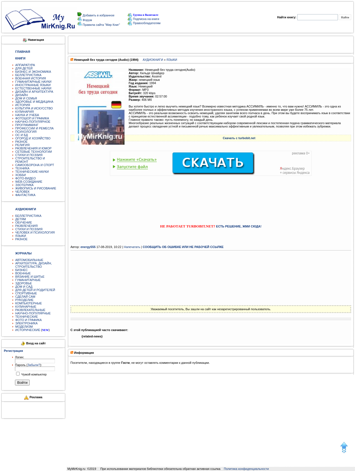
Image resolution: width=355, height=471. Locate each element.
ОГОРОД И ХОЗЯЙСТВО (32, 138)
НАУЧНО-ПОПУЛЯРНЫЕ (33, 313)
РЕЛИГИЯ (22, 145)
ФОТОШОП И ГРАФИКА (32, 118)
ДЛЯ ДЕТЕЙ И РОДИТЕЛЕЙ (35, 290)
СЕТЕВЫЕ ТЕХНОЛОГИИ (33, 151)
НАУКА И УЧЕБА (27, 115)
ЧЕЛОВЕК (22, 191)
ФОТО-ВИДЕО (25, 178)
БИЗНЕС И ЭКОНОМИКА (33, 71)
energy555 (87, 247)
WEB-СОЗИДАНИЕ (28, 181)
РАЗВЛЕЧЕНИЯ (26, 225)
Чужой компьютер (34, 374)
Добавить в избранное (98, 15)
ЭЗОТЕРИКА (24, 185)
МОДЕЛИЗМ (24, 326)
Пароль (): (28, 365)
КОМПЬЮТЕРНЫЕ (28, 303)
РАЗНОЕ (21, 141)
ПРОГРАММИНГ (27, 125)
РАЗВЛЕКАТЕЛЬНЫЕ (30, 310)
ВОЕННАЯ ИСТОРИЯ (30, 78)
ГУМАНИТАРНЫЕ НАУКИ (33, 81)
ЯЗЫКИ (20, 235)
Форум (87, 20)
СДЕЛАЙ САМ (25, 296)
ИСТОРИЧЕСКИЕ (27, 330)
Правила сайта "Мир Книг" (101, 24)
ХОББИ (20, 175)
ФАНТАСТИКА (25, 195)
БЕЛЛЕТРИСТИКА (28, 75)
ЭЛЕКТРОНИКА (26, 323)
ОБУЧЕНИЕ (23, 222)
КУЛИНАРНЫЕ (25, 306)
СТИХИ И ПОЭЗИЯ (28, 155)
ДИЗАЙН (21, 95)
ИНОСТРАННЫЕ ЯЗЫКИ (32, 85)
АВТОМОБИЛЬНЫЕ (29, 260)
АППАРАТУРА (25, 65)
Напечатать (132, 247)
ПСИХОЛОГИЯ (26, 131)
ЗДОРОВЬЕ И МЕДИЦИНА (34, 101)
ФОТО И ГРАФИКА (28, 320)
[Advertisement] (211, 194)
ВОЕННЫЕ (23, 273)
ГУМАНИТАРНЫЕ (27, 280)
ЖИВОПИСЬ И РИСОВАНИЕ (35, 188)
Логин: (19, 357)
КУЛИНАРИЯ (24, 111)
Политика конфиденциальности (246, 468)
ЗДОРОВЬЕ (23, 283)
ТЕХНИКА (22, 168)
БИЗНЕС (21, 270)
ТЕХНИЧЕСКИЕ (26, 316)
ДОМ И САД (23, 286)
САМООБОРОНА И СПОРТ (34, 165)
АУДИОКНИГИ (153, 59)
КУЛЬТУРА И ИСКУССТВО (34, 108)
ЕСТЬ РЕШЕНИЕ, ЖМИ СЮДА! (239, 226)
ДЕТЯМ (20, 219)
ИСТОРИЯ (22, 105)
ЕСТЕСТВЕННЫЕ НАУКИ (33, 88)
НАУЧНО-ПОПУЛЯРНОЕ (32, 121)
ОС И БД (21, 135)
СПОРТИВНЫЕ (26, 293)
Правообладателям (144, 23)
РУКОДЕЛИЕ (24, 300)
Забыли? (33, 365)
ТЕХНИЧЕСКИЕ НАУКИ (32, 171)
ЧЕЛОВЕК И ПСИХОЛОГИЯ (35, 232)
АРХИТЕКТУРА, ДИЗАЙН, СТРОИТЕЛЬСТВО (33, 265)
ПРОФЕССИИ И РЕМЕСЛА (34, 128)
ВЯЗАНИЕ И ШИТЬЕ (29, 276)
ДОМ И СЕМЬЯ (26, 98)
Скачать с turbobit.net (239, 138)
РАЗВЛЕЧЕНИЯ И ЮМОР (33, 148)
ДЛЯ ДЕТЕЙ (23, 68)
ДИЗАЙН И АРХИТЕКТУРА (34, 91)
